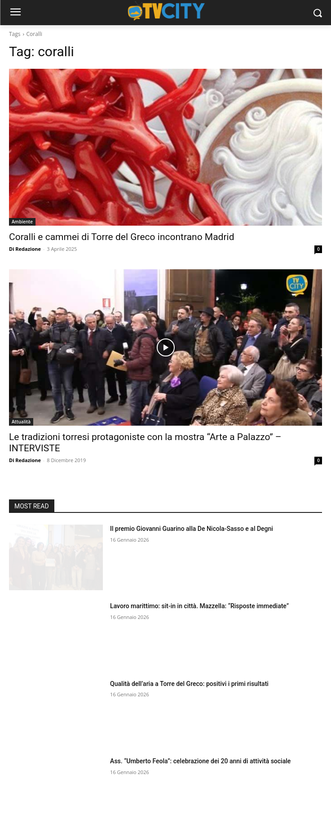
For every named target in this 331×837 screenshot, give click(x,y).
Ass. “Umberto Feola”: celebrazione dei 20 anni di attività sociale (200, 761)
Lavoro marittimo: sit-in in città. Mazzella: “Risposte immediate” (199, 606)
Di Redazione (25, 248)
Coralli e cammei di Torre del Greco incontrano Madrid (121, 237)
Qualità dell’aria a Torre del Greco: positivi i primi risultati (189, 683)
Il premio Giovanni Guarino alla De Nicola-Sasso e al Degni (191, 528)
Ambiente (22, 221)
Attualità (21, 421)
